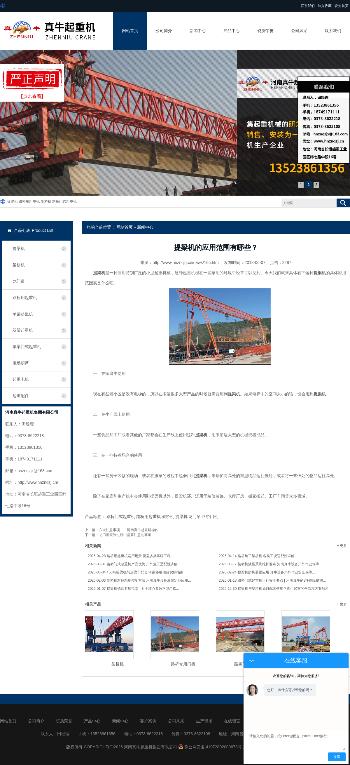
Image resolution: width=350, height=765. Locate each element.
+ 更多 (342, 546)
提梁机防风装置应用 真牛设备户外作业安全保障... (267, 572)
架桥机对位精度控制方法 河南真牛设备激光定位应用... (139, 580)
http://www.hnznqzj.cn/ (38, 482)
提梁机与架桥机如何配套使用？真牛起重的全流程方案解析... (275, 589)
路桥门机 (210, 516)
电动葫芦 (21, 363)
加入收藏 (325, 6)
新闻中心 (198, 30)
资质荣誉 (265, 30)
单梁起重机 (23, 314)
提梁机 (12, 201)
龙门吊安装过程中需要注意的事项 (125, 535)
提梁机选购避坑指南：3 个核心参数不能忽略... (133, 589)
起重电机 (21, 379)
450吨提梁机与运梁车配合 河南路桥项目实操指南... (137, 572)
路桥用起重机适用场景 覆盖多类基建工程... (131, 556)
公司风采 (299, 30)
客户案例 (148, 721)
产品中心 (231, 30)
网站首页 (130, 30)
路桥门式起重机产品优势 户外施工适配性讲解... (134, 564)
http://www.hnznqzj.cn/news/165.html (186, 262)
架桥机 (46, 201)
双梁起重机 (23, 330)
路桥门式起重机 (64, 201)
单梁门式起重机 (27, 346)
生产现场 (204, 721)
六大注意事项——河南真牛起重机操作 (128, 530)
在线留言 (232, 721)
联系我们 (308, 6)
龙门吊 (194, 516)
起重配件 (21, 395)
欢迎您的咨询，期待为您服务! (296, 676)
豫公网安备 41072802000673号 (210, 747)
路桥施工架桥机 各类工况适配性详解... (258, 556)
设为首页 (342, 6)
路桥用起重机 (29, 201)
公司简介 (164, 30)
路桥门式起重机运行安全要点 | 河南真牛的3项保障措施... (272, 580)
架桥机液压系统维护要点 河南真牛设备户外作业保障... (270, 564)
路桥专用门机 (183, 664)
